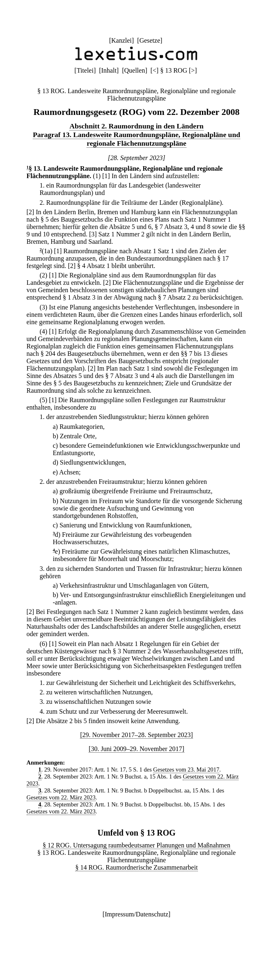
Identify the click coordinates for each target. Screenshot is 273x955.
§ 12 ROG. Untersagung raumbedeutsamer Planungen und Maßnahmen (136, 845)
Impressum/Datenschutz (136, 914)
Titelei (85, 70)
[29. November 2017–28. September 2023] (136, 734)
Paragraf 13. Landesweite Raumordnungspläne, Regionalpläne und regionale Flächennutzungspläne (136, 139)
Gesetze (149, 40)
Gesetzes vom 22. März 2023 (61, 797)
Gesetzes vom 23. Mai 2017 (186, 769)
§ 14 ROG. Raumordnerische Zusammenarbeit (136, 867)
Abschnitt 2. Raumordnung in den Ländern (136, 126)
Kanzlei (121, 40)
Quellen (134, 70)
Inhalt (109, 70)
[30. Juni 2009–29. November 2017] (136, 748)
